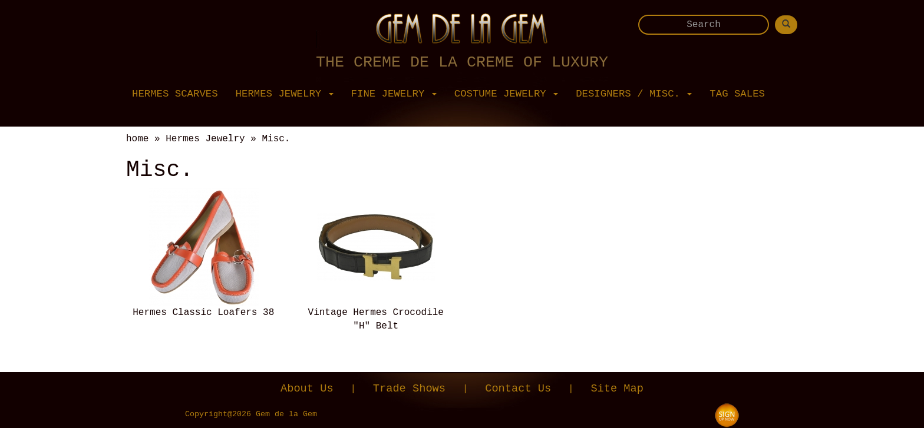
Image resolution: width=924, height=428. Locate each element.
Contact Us (518, 388)
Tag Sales (737, 93)
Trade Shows (409, 388)
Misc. (276, 139)
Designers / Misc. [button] (634, 93)
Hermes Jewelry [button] (285, 93)
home (137, 139)
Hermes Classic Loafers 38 (203, 312)
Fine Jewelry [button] (394, 93)
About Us (307, 388)
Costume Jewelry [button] (506, 93)
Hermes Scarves (175, 93)
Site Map (617, 388)
